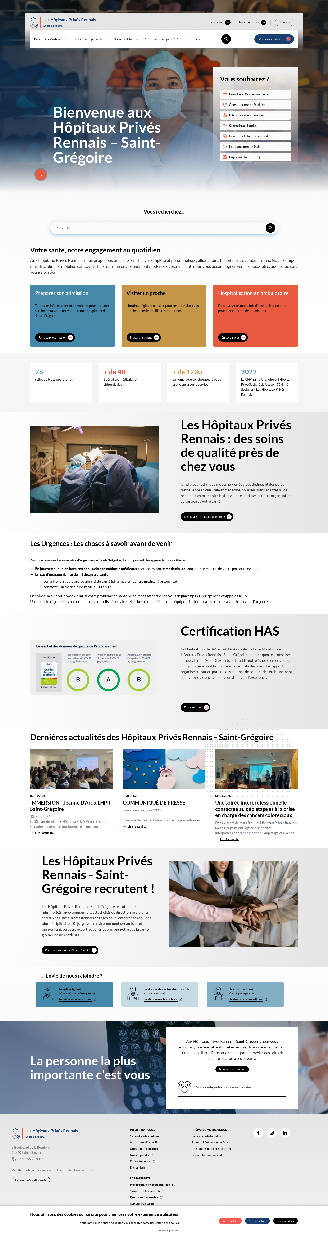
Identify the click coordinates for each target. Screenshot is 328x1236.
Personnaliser (286, 1221)
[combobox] (164, 228)
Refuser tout (230, 1221)
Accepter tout (257, 1221)
